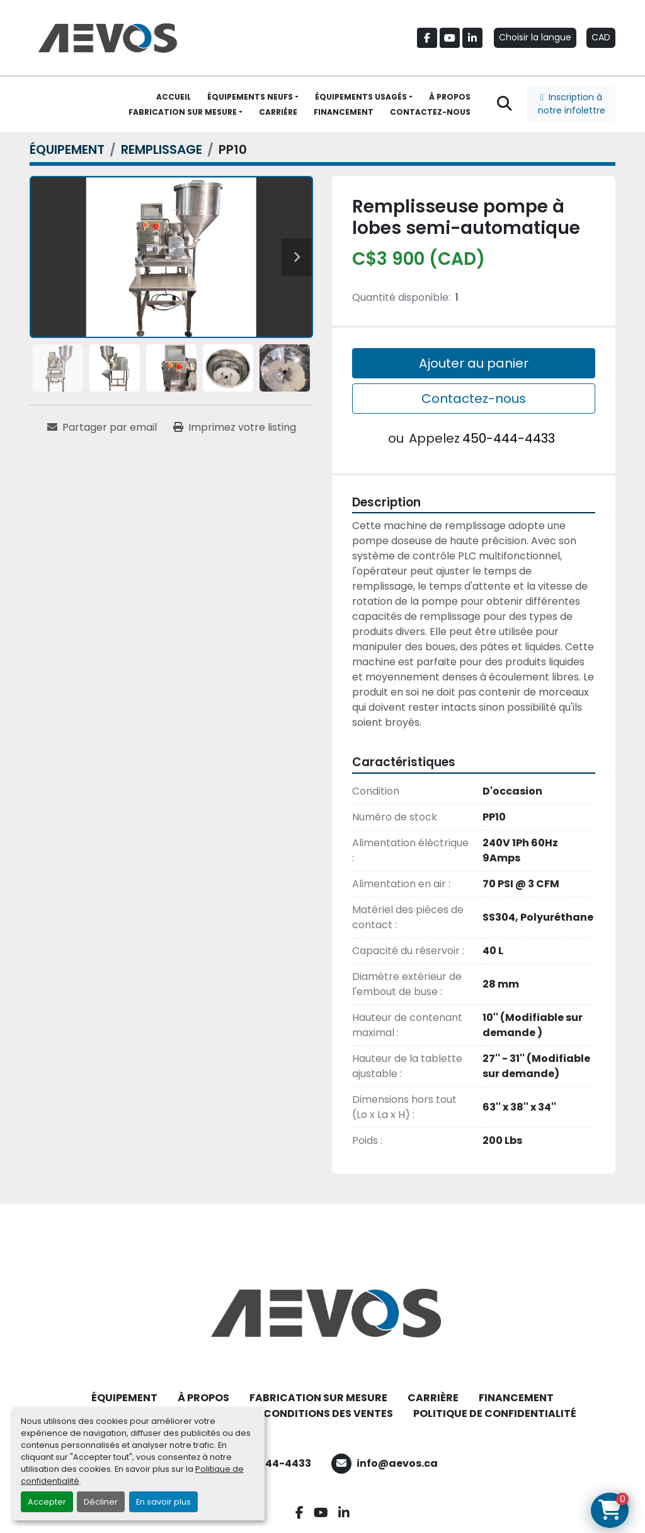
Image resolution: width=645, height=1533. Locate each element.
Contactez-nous (473, 398)
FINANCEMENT (344, 112)
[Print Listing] (234, 428)
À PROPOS (450, 96)
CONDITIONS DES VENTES (328, 1413)
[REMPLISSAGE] (161, 149)
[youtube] (450, 38)
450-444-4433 (508, 438)
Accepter (47, 1501)
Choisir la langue (535, 37)
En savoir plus (163, 1501)
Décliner (101, 1501)
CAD (600, 37)
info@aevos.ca (397, 1463)
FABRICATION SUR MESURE (182, 112)
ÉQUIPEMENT (124, 1397)
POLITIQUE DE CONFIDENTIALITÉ (494, 1413)
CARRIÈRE (278, 112)
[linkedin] (472, 38)
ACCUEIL (173, 96)
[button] (253, 97)
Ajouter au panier (473, 363)
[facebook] (427, 38)
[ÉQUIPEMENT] (67, 149)
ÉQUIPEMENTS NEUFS (250, 96)
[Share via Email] (102, 428)
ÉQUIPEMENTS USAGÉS (361, 96)
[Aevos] (322, 1313)
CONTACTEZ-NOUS (430, 112)
